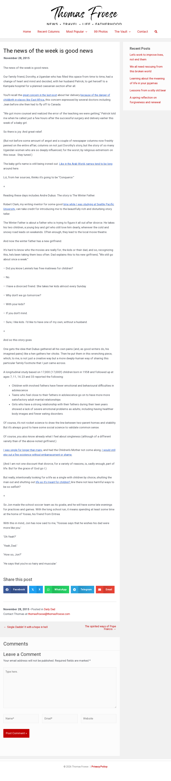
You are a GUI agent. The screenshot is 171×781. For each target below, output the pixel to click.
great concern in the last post (41, 95)
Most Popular (77, 31)
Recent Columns (50, 31)
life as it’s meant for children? (54, 482)
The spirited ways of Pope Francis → (99, 627)
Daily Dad (50, 609)
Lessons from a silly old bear (148, 90)
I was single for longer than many (24, 449)
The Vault (121, 31)
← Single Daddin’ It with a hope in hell (27, 626)
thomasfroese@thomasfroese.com (50, 613)
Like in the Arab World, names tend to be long (87, 163)
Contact (140, 31)
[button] (86, 31)
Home (29, 31)
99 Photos (100, 31)
